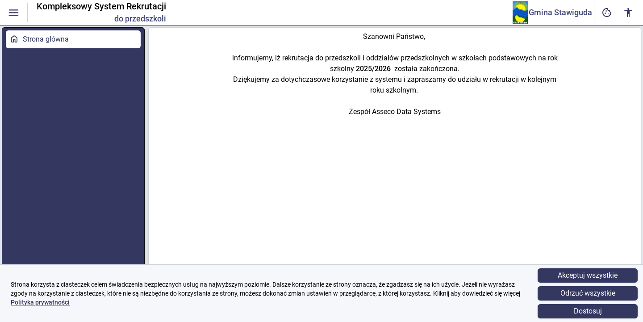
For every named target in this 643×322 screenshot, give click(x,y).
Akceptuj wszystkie (588, 275)
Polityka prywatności (40, 302)
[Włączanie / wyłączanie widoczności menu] (13, 13)
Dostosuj (588, 311)
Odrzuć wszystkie (587, 293)
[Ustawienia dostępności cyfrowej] (607, 13)
